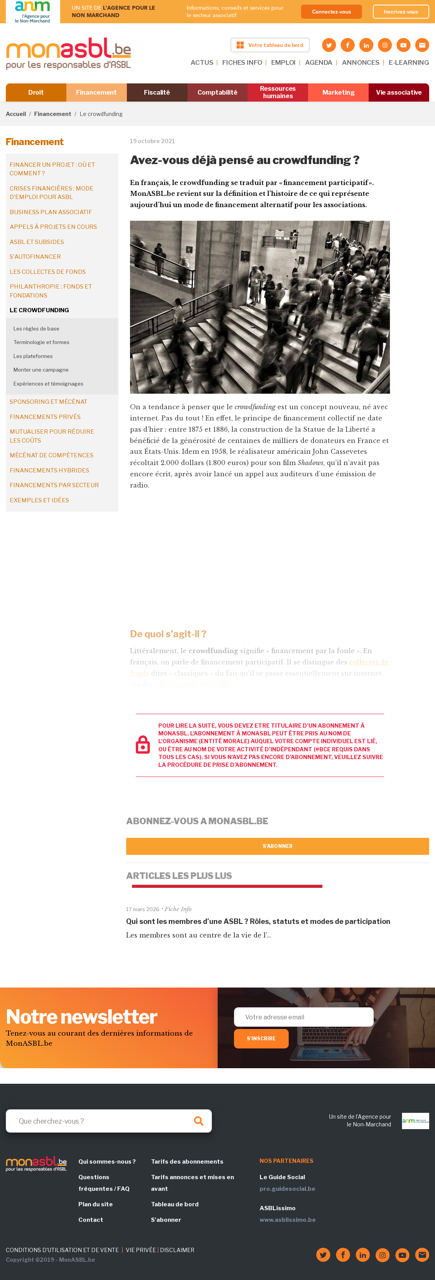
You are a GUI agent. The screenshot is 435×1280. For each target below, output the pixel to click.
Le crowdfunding (39, 310)
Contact (90, 1219)
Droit (36, 92)
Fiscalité (157, 92)
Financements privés (45, 416)
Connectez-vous (331, 12)
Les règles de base (36, 328)
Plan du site (95, 1204)
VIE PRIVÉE (141, 1250)
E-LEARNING (409, 62)
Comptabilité (217, 92)
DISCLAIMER (177, 1250)
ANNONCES (361, 62)
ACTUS (202, 62)
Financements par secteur (54, 485)
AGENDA (319, 62)
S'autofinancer (35, 256)
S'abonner (278, 846)
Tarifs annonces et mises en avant (192, 1183)
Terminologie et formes (41, 342)
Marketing (338, 92)
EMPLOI (283, 62)
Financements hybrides (49, 470)
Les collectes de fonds (48, 271)
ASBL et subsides (37, 242)
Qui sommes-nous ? (107, 1161)
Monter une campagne (41, 370)
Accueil (16, 114)
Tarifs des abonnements (187, 1161)
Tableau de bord (175, 1204)
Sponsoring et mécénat (48, 401)
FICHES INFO (242, 62)
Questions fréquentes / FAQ (104, 1183)
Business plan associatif (51, 212)
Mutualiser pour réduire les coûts (52, 436)
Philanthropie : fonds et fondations (51, 291)
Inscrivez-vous (401, 12)
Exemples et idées (39, 500)
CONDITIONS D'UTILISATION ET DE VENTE (62, 1250)
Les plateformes (33, 356)
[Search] (109, 1121)
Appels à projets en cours (53, 226)
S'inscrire (261, 1038)
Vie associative (399, 92)
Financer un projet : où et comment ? (52, 169)
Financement (96, 92)
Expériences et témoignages (48, 384)
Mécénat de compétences (52, 455)
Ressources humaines (278, 92)
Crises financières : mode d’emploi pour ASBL (52, 193)
